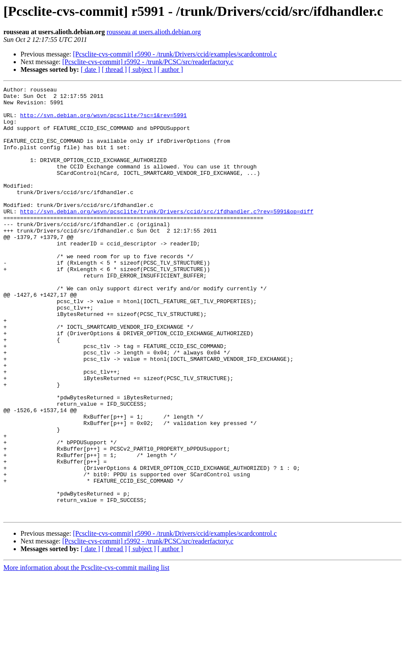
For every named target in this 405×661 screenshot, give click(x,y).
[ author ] (170, 69)
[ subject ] (142, 69)
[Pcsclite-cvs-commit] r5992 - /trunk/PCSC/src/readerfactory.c (148, 61)
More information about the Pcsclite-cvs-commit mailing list (86, 653)
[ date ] (90, 69)
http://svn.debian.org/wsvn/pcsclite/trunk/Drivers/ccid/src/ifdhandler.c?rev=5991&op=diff (166, 237)
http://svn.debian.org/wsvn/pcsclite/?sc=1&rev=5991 (103, 121)
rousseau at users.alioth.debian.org (154, 31)
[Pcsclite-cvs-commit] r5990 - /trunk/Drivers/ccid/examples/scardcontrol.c (175, 54)
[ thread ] (114, 69)
